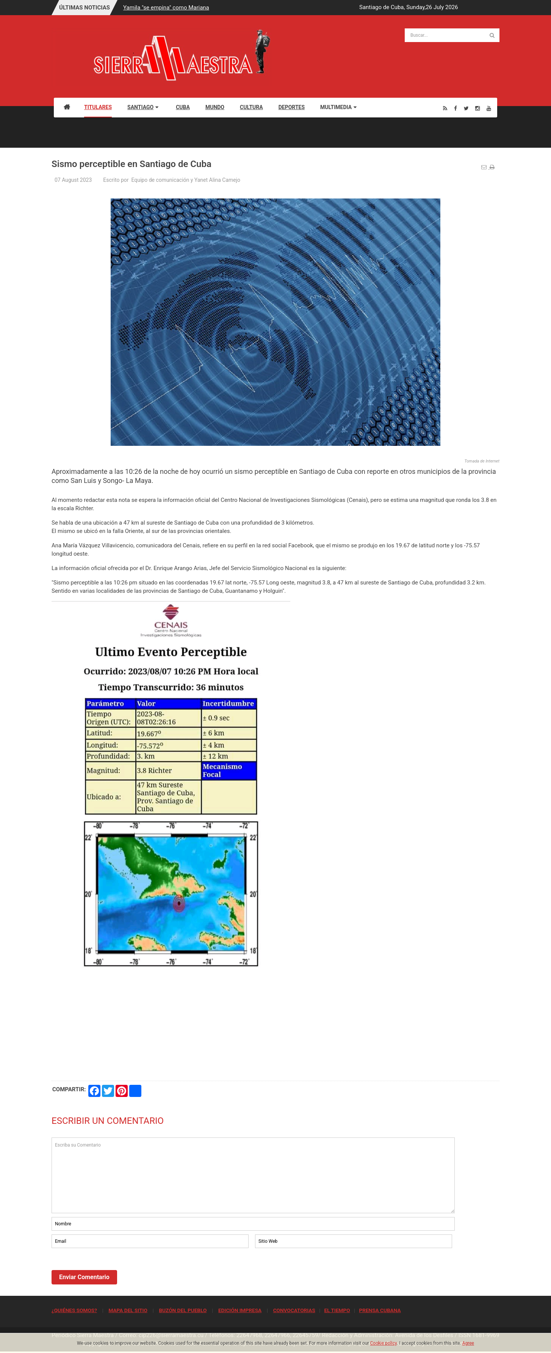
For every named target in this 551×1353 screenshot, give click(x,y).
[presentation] (109, 1270)
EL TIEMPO (337, 1310)
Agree (468, 1343)
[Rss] (445, 108)
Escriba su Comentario (253, 1175)
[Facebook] (455, 108)
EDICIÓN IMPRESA (239, 1310)
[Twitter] (466, 108)
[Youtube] (489, 108)
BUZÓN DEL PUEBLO (183, 1310)
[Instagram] (477, 108)
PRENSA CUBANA (380, 1310)
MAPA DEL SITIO (127, 1310)
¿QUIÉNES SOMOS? (74, 1310)
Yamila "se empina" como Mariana (166, 7)
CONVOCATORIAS (294, 1310)
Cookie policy (383, 1343)
